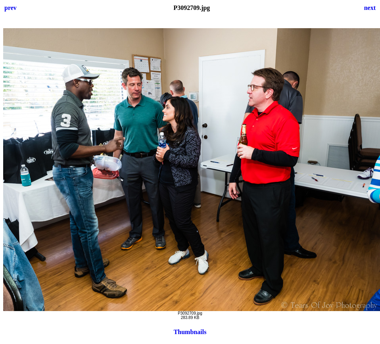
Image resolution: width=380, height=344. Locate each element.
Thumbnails (190, 332)
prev (10, 7)
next (370, 7)
